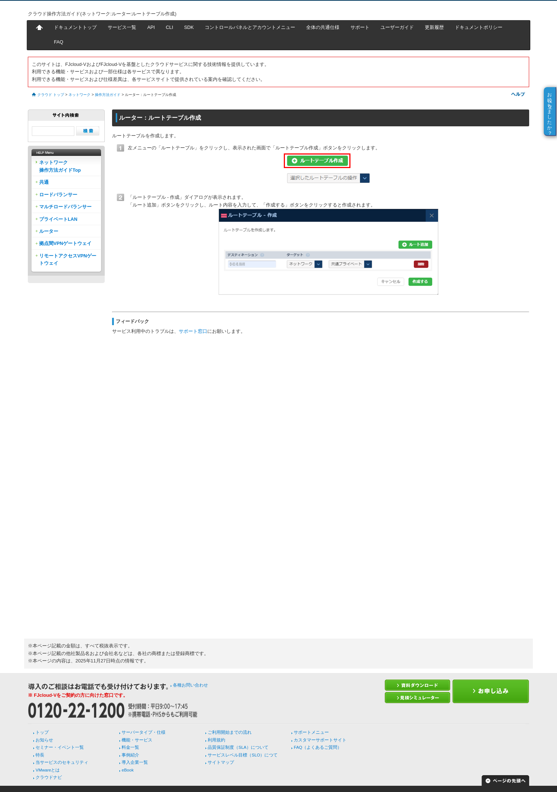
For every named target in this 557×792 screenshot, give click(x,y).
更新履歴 (434, 27)
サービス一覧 (122, 27)
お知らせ (44, 740)
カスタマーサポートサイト (320, 740)
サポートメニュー (311, 732)
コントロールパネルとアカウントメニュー (250, 27)
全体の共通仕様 (322, 27)
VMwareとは (48, 770)
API (151, 27)
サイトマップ (221, 762)
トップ (42, 732)
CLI (169, 27)
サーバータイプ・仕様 (144, 732)
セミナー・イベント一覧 (60, 747)
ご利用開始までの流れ (230, 732)
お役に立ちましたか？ (550, 111)
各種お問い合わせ (190, 685)
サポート (360, 27)
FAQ (58, 42)
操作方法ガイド (107, 95)
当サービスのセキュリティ (62, 762)
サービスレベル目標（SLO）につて (243, 755)
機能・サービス (137, 740)
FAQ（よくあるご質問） (318, 747)
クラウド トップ (50, 95)
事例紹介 (130, 755)
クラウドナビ (49, 777)
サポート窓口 (193, 331)
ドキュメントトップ (75, 27)
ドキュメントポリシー (478, 27)
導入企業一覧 (135, 762)
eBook (128, 770)
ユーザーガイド (397, 27)
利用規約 (216, 740)
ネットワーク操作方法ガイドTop (60, 166)
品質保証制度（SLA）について (238, 747)
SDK (189, 27)
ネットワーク (79, 95)
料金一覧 (130, 747)
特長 (40, 755)
